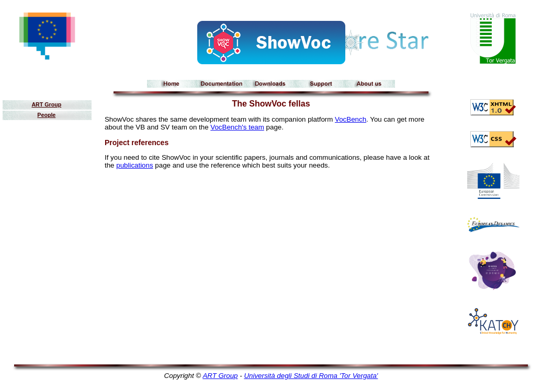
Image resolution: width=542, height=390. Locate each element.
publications (134, 165)
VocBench (350, 119)
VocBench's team (237, 127)
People (46, 115)
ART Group (46, 104)
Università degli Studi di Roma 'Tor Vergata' (311, 376)
